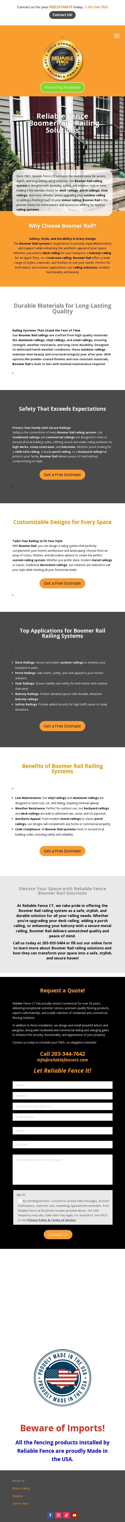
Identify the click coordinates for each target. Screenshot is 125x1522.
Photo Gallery (21, 1488)
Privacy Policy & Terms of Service (51, 1220)
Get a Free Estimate (62, 474)
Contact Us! (62, 14)
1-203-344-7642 (96, 7)
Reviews (17, 1496)
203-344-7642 (67, 1053)
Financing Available (62, 87)
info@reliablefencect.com (62, 1060)
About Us (18, 1481)
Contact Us (58, 1234)
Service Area (20, 1503)
